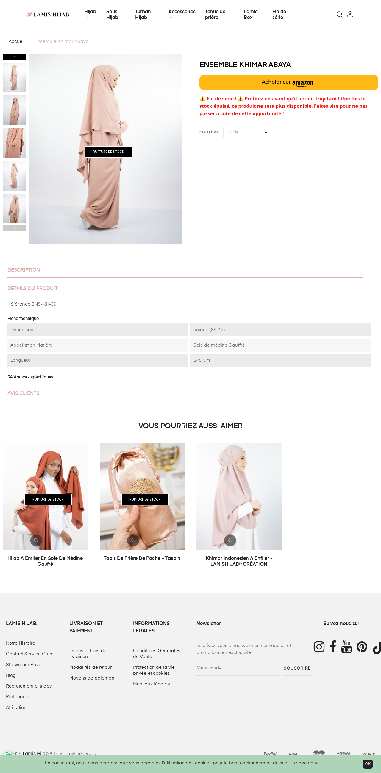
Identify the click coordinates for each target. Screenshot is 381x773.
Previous (14, 228)
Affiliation (16, 707)
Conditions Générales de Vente (157, 654)
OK (368, 764)
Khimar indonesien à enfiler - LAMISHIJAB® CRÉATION (239, 561)
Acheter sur (287, 83)
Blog (11, 675)
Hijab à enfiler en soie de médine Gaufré (45, 561)
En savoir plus (304, 763)
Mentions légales (151, 684)
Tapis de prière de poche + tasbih (142, 558)
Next (14, 57)
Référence (18, 304)
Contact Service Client (30, 654)
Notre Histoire (20, 643)
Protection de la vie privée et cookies (154, 670)
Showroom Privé (23, 665)
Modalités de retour (90, 667)
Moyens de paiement (92, 678)
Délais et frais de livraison (88, 654)
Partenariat (18, 697)
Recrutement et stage (29, 686)
